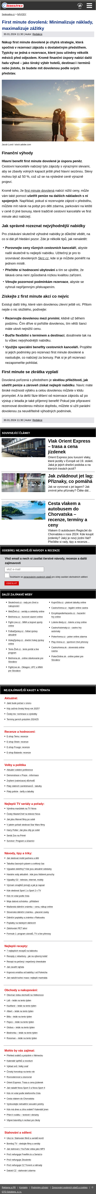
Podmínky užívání (39, 1187)
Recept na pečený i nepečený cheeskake (26, 961)
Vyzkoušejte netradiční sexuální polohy (25, 1104)
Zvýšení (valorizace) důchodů (21, 780)
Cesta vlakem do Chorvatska (20, 1098)
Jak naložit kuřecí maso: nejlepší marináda (27, 978)
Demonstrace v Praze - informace (23, 775)
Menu (89, 5)
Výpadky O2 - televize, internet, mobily (25, 880)
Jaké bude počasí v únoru (19, 703)
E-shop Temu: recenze (17, 736)
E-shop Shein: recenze (17, 742)
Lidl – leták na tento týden (19, 1000)
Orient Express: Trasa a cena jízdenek (25, 1082)
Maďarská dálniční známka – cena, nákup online (30, 907)
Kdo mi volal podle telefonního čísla (24, 1093)
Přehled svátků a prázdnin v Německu (25, 1055)
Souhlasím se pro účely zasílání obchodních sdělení (49, 577)
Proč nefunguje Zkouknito (19, 1160)
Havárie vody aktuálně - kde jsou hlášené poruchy (30, 874)
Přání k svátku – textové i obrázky (23, 1115)
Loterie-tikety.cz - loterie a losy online (69, 622)
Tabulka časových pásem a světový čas (25, 863)
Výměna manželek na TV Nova (21, 808)
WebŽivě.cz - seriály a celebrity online (26, 611)
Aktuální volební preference (20, 770)
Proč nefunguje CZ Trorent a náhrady (24, 1165)
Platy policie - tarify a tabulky (20, 791)
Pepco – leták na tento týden (20, 1022)
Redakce (37, 34)
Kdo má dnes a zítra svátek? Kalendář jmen (27, 1109)
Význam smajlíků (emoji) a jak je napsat (26, 885)
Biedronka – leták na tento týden (22, 1033)
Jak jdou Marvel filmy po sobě (21, 819)
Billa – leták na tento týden (19, 1016)
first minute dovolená (39, 190)
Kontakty (23, 1187)
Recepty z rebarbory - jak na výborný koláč (27, 956)
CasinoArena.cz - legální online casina (69, 608)
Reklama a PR (9, 1187)
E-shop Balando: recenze (19, 752)
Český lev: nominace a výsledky (22, 714)
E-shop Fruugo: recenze (18, 747)
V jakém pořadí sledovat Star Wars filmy (26, 825)
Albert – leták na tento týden (20, 1011)
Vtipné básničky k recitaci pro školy (23, 1120)
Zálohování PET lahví (17, 928)
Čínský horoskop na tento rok (21, 1071)
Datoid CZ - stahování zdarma (21, 1170)
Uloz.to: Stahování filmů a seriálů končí (25, 1138)
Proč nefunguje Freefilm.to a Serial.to (24, 1154)
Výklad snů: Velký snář (17, 1066)
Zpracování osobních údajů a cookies (70, 1187)
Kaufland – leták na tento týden (21, 1006)
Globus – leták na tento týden (21, 1027)
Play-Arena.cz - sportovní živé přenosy (69, 642)
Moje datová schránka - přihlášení (23, 901)
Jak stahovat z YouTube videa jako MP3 (26, 1149)
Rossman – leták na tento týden (22, 1038)
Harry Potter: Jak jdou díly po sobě (23, 830)
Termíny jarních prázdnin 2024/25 (23, 719)
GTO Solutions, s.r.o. (12, 1192)
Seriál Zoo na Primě (16, 835)
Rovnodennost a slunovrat (19, 1077)
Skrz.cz (43, 258)
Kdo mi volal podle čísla (18, 896)
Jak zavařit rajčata (15, 967)
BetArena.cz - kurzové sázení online (25, 617)
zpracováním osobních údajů (37, 577)
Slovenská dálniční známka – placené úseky (28, 912)
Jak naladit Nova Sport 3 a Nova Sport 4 (26, 1088)
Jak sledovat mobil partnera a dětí (23, 858)
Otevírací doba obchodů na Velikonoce (25, 995)
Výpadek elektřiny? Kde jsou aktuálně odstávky (29, 869)
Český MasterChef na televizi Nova (23, 814)
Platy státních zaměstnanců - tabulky (24, 786)
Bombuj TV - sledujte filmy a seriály (23, 1143)
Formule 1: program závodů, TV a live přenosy (29, 934)
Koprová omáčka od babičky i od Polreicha (27, 972)
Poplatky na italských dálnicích (21, 923)
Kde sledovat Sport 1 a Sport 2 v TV (24, 890)
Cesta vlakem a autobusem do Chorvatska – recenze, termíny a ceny (67, 514)
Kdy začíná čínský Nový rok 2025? (23, 708)
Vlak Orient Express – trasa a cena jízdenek (69, 446)
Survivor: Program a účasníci (20, 841)
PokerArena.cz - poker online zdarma (69, 636)
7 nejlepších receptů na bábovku (22, 951)
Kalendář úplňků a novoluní (20, 1061)
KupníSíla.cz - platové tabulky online (68, 602)
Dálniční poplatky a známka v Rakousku (26, 917)
